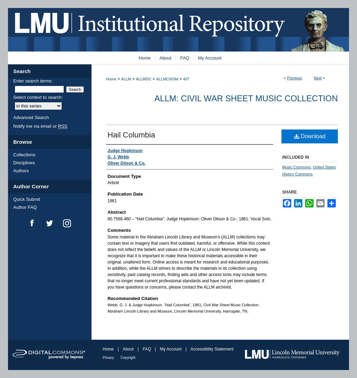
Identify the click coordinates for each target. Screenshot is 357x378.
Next (318, 78)
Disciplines (24, 162)
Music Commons (296, 167)
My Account (171, 349)
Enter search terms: (33, 81)
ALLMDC (144, 79)
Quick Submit (26, 199)
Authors (21, 170)
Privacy (109, 358)
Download (310, 136)
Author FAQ (25, 207)
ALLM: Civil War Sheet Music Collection (246, 98)
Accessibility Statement (212, 349)
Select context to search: (38, 97)
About (129, 349)
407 (186, 79)
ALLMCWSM (167, 79)
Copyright (128, 358)
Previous (294, 78)
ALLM (126, 79)
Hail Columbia (131, 135)
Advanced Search (31, 117)
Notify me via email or (40, 126)
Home (111, 79)
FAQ (147, 349)
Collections (24, 154)
